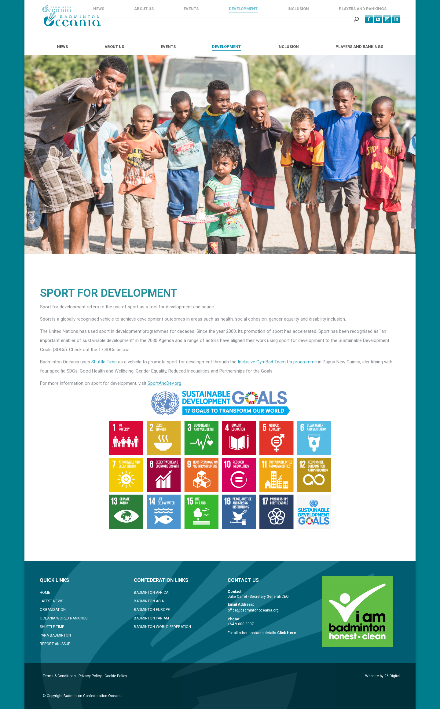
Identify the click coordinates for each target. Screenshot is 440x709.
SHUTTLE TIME (52, 627)
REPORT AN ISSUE (55, 644)
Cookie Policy (116, 676)
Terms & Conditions (59, 676)
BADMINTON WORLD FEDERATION (162, 627)
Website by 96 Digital (382, 676)
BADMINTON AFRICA (151, 592)
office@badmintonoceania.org (253, 610)
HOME (45, 592)
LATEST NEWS (51, 601)
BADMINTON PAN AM (151, 618)
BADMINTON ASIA (149, 601)
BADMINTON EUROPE (152, 610)
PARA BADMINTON (55, 635)
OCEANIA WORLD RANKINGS (63, 618)
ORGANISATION (53, 610)
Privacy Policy (90, 676)
